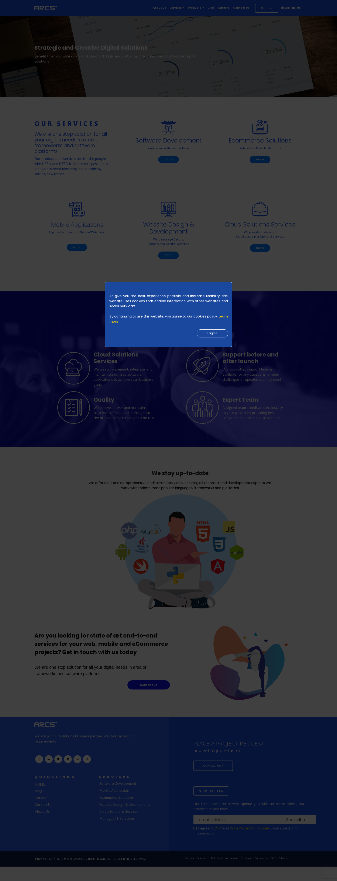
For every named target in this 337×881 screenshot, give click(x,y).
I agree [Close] (211, 334)
